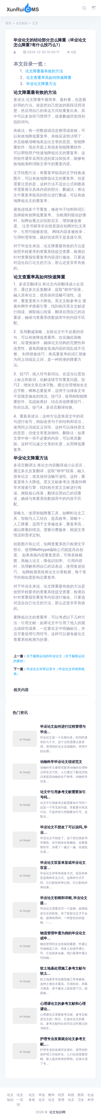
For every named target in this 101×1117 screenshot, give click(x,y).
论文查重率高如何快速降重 (48, 77)
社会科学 (91, 1097)
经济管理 (61, 1097)
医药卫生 (81, 1097)
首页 (8, 23)
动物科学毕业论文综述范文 (61, 762)
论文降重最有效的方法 (44, 71)
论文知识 (22, 23)
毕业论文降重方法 (41, 84)
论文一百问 (20, 1100)
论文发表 (32, 1097)
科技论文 (71, 1097)
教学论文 (51, 1097)
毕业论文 (42, 1097)
